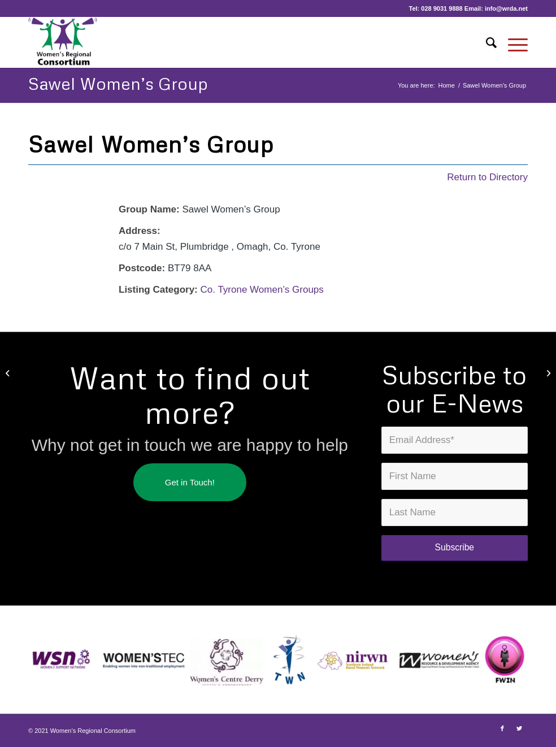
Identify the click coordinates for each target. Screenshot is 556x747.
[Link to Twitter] (519, 728)
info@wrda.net (506, 8)
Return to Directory (487, 177)
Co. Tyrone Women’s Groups (262, 289)
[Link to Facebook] (502, 728)
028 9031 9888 (441, 8)
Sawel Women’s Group (118, 83)
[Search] (486, 42)
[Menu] (512, 42)
